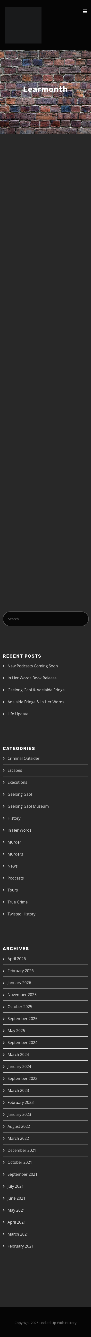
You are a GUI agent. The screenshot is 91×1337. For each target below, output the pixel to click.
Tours (13, 890)
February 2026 (21, 970)
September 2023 (22, 1078)
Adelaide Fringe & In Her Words (36, 702)
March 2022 (18, 1138)
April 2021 (17, 1222)
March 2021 (18, 1234)
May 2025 (16, 1030)
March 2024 (18, 1054)
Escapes (15, 770)
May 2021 (16, 1210)
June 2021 (16, 1198)
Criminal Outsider (23, 758)
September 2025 (22, 1018)
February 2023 (21, 1102)
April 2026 (17, 958)
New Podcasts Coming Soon (33, 666)
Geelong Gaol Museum (28, 806)
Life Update (18, 714)
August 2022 (19, 1126)
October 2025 (20, 1006)
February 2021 (21, 1246)
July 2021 (16, 1186)
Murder (14, 842)
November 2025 (22, 994)
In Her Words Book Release (32, 678)
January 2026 (19, 982)
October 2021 (20, 1162)
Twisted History (21, 914)
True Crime (18, 902)
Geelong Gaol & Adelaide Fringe (36, 690)
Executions (17, 782)
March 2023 (18, 1090)
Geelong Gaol (20, 794)
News (12, 866)
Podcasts (16, 878)
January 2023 (19, 1114)
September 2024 (22, 1042)
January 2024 (19, 1066)
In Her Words (19, 830)
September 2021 (22, 1174)
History (14, 818)
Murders (15, 854)
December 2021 (22, 1150)
